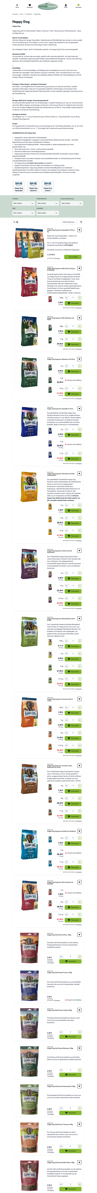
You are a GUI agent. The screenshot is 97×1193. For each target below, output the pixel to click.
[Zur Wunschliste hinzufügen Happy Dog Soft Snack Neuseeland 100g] (79, 1086)
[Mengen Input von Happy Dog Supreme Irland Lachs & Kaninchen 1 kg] (73, 573)
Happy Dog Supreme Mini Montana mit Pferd (60, 318)
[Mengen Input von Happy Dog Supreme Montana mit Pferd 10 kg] (73, 388)
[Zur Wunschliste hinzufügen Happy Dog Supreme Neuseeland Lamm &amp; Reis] (79, 618)
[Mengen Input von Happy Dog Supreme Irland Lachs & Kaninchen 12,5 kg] (73, 598)
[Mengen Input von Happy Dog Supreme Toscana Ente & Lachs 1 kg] (73, 720)
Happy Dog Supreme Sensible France (60, 409)
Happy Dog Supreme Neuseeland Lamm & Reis (61, 619)
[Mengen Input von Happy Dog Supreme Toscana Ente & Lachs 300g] (73, 707)
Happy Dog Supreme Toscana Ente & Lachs (60, 699)
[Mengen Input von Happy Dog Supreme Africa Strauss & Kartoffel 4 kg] (73, 902)
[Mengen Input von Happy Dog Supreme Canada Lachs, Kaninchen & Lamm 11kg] (73, 811)
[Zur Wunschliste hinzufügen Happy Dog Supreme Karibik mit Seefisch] (79, 831)
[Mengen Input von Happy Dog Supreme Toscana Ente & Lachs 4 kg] (73, 733)
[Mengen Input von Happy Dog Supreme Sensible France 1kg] (73, 429)
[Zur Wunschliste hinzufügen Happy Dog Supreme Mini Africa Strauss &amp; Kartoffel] (79, 268)
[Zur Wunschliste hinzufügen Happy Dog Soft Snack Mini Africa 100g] (79, 1162)
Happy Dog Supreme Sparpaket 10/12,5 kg (61, 230)
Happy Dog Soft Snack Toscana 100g (60, 1124)
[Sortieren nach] (69, 222)
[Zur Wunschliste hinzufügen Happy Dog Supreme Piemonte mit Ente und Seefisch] (79, 473)
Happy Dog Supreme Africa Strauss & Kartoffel (60, 883)
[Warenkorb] (70, 961)
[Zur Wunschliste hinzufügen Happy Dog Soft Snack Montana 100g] (79, 1048)
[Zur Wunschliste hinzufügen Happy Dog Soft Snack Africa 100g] (79, 935)
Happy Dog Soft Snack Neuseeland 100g (61, 1086)
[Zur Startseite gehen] (48, 6)
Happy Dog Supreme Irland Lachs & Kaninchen (59, 551)
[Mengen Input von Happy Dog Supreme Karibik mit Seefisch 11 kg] (73, 862)
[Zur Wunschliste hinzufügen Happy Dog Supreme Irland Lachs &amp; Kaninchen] (79, 551)
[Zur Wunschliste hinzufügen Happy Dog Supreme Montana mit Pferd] (79, 359)
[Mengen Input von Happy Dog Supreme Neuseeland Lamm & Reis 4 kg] (73, 666)
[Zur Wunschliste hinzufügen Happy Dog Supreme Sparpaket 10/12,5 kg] (79, 230)
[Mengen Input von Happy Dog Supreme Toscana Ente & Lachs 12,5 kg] (73, 745)
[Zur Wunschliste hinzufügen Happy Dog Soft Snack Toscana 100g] (79, 1124)
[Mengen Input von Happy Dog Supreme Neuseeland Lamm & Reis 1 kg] (73, 653)
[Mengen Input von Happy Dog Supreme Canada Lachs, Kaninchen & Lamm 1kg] (73, 785)
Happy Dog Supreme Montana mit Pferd (61, 359)
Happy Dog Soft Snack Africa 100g (59, 935)
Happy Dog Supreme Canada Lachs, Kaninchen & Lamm (59, 766)
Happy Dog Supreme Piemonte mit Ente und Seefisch (61, 474)
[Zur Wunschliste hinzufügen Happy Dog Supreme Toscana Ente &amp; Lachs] (79, 699)
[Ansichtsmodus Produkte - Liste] (14, 222)
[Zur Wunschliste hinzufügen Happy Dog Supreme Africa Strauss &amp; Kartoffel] (79, 882)
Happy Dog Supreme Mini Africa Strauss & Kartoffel (61, 269)
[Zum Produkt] (73, 257)
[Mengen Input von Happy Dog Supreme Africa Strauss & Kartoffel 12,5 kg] (73, 914)
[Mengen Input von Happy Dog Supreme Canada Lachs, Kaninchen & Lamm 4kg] (73, 798)
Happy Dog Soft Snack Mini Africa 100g (60, 1162)
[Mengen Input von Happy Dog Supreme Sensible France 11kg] (73, 453)
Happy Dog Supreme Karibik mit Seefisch (61, 831)
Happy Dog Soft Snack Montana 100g (60, 1048)
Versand (57, 258)
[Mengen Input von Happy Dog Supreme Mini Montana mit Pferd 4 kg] (73, 339)
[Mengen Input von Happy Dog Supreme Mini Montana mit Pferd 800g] (73, 326)
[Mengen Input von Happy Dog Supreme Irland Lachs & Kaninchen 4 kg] (73, 585)
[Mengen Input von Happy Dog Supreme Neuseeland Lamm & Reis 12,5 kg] (73, 679)
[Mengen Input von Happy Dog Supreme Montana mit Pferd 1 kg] (73, 366)
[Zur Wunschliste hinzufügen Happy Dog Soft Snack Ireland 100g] (79, 1010)
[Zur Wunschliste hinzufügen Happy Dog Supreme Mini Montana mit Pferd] (79, 318)
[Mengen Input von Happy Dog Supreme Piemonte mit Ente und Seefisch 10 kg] (73, 530)
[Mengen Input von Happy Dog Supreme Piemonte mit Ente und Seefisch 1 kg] (73, 505)
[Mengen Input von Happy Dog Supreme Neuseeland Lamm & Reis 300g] (73, 641)
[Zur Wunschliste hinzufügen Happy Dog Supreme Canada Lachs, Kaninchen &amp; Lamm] (79, 765)
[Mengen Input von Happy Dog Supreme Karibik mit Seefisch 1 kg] (73, 838)
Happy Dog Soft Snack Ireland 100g (59, 1010)
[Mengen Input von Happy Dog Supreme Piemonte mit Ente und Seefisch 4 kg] (73, 518)
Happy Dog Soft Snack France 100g (59, 972)
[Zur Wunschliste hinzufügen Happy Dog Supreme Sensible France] (79, 408)
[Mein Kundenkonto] (65, 6)
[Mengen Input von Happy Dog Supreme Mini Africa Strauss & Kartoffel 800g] (73, 297)
